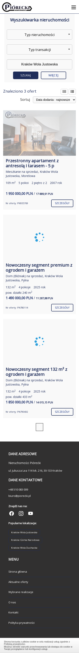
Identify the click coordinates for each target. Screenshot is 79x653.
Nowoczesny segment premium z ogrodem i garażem (39, 267)
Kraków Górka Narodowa (25, 539)
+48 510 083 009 (18, 489)
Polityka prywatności (21, 623)
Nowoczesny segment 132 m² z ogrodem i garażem (36, 371)
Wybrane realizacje (20, 592)
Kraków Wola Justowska (24, 532)
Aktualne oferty (18, 582)
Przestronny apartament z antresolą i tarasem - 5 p (32, 163)
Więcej (53, 75)
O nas (12, 602)
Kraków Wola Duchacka (24, 547)
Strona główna (17, 571)
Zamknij (39, 644)
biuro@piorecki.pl (19, 496)
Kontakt (13, 612)
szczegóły (62, 203)
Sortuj (25, 99)
